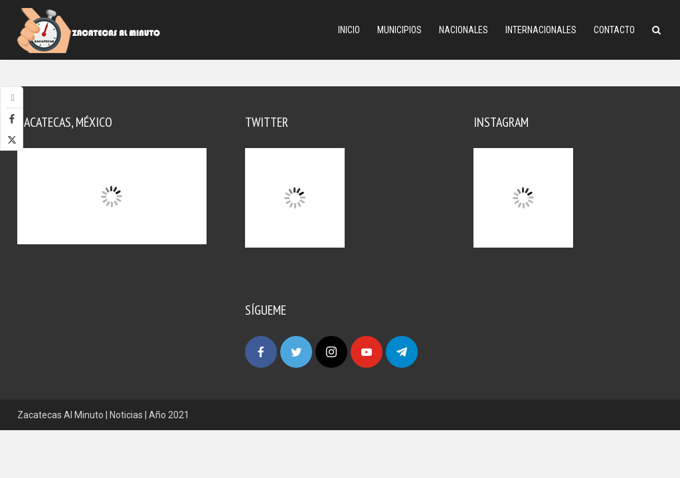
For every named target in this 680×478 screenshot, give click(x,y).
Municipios (399, 30)
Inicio (349, 30)
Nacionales (463, 30)
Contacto (614, 30)
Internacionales (540, 30)
